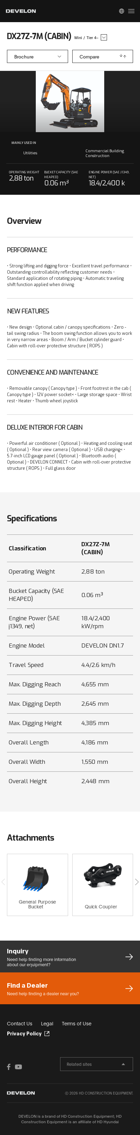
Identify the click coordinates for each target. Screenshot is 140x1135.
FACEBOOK (10, 1066)
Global (121, 11)
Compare (89, 56)
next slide (102, 101)
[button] (137, 881)
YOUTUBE (18, 1066)
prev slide (37, 101)
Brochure (24, 56)
